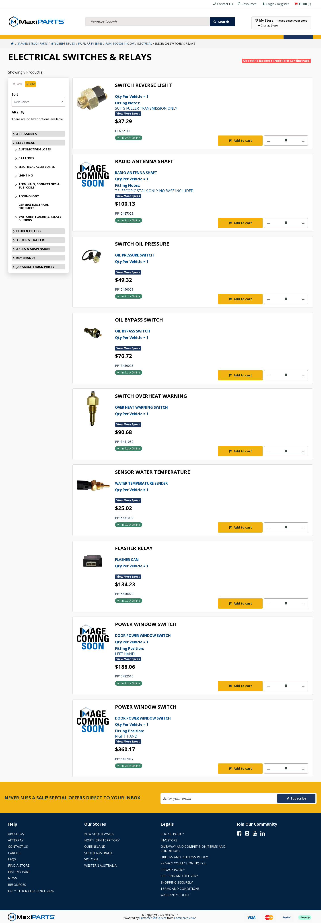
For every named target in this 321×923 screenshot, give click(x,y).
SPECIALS (172, 33)
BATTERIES (26, 158)
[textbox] (147, 16)
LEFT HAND (202, 644)
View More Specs (128, 113)
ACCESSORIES (19, 33)
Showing (25, 72)
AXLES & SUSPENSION (125, 33)
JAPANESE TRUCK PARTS (35, 267)
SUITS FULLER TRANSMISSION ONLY (202, 102)
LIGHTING (26, 175)
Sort (15, 94)
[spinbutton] (286, 140)
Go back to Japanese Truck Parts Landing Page (276, 61)
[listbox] (38, 102)
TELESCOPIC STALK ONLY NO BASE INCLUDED (202, 181)
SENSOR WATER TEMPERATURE (152, 472)
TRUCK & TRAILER (93, 33)
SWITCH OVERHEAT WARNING (151, 396)
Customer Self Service (153, 918)
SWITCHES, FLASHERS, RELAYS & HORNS (40, 218)
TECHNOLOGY (29, 196)
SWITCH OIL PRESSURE (142, 244)
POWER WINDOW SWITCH (146, 624)
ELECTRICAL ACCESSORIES (37, 167)
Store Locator (195, 33)
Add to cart (242, 140)
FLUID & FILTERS (65, 33)
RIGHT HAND (202, 727)
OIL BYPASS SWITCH (139, 320)
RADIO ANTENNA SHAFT (144, 161)
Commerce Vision (185, 918)
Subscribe (298, 798)
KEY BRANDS (152, 33)
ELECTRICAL (41, 33)
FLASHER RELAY (134, 548)
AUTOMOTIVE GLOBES (35, 149)
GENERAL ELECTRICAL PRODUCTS (34, 206)
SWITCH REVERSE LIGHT (143, 85)
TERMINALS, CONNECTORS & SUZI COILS (39, 185)
